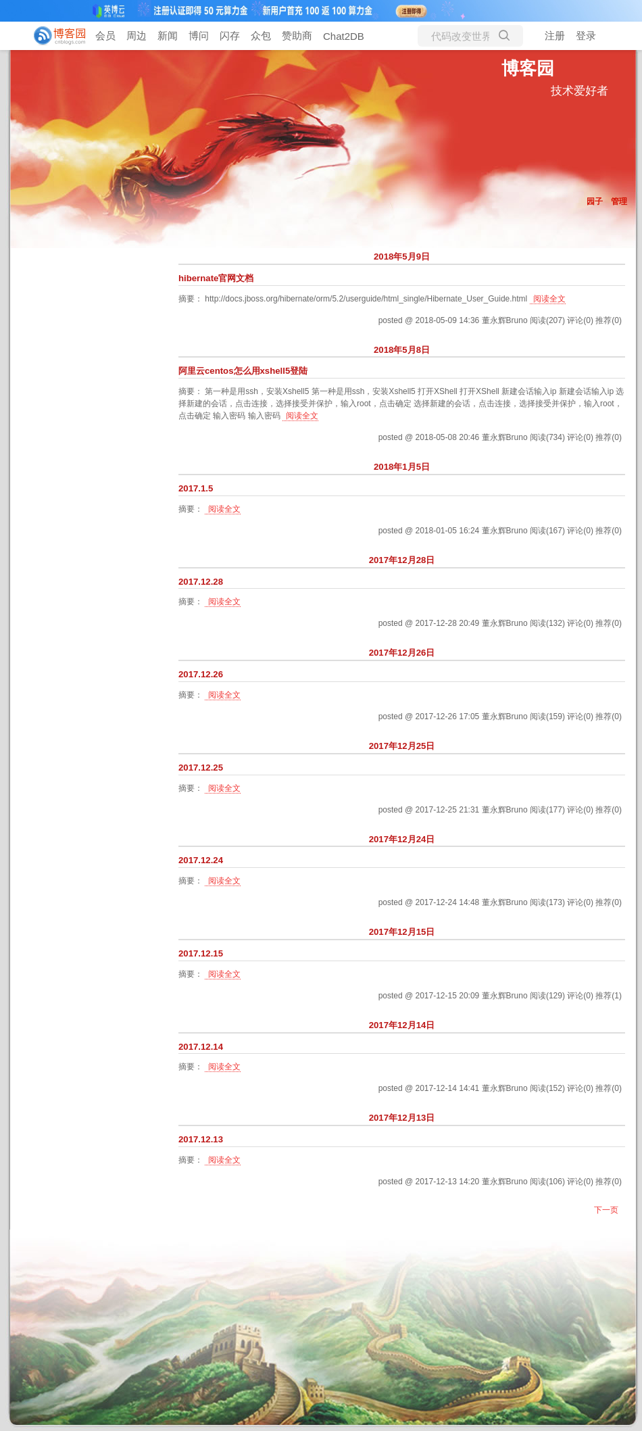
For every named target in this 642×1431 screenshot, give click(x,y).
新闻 (167, 35)
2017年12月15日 (402, 932)
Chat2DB (343, 36)
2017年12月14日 (402, 1025)
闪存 (230, 35)
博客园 (527, 68)
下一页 (606, 1210)
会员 (105, 35)
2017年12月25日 (402, 746)
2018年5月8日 (402, 350)
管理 (619, 201)
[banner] (54, 35)
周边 (136, 35)
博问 (199, 35)
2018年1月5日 (402, 467)
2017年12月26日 (402, 653)
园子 (595, 201)
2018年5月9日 (402, 256)
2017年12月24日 (402, 839)
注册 (555, 35)
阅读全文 (549, 299)
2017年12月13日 (402, 1118)
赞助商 (297, 35)
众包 (261, 35)
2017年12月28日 (402, 560)
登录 (586, 35)
